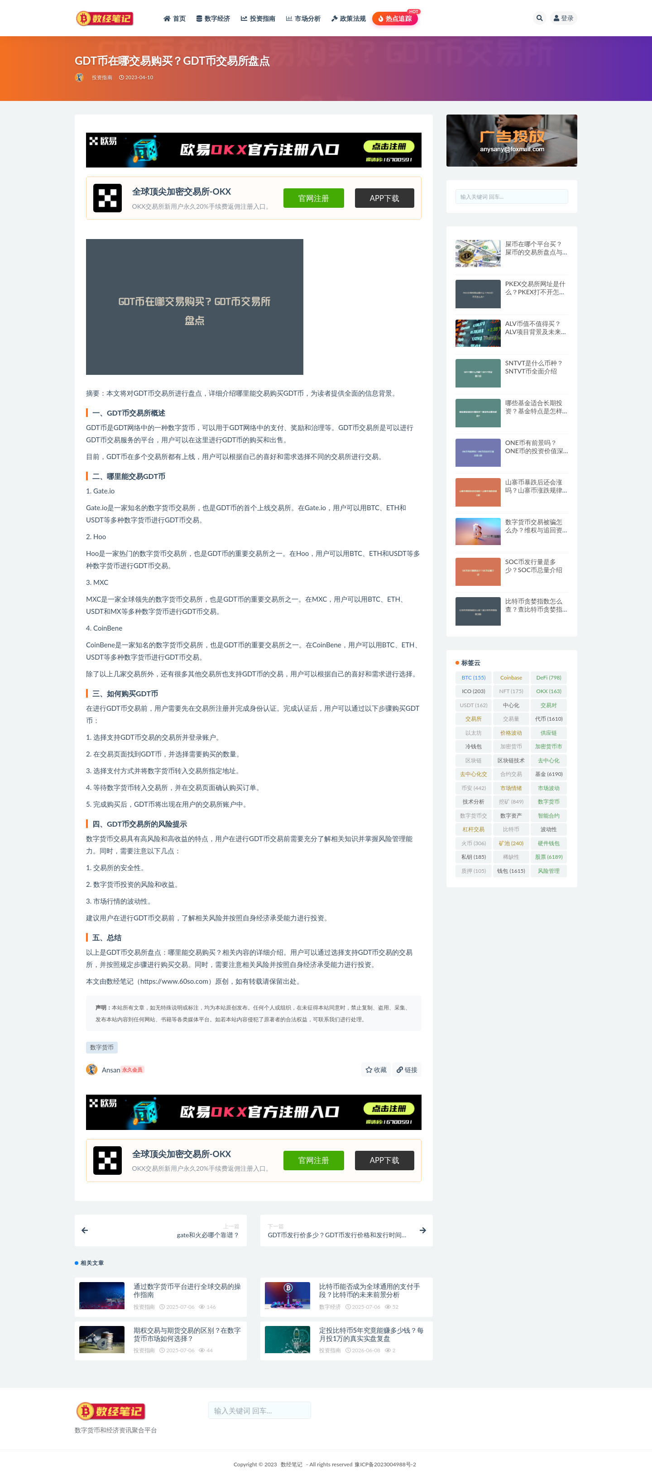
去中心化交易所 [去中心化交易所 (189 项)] (473, 775)
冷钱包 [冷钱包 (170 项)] (473, 748)
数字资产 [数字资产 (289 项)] (511, 817)
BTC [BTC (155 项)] (474, 677)
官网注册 (313, 198)
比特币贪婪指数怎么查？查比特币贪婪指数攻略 (533, 609)
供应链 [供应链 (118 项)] (549, 734)
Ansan (115, 1069)
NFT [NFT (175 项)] (511, 691)
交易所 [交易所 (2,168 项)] (473, 720)
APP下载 (384, 198)
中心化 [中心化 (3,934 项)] (511, 707)
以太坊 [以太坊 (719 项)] (473, 734)
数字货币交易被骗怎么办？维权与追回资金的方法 (533, 530)
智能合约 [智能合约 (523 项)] (549, 817)
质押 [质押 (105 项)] (473, 870)
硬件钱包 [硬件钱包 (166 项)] (549, 845)
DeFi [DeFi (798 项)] (549, 677)
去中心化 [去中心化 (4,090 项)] (549, 762)
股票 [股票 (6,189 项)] (549, 856)
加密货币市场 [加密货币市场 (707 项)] (548, 748)
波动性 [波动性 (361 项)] (549, 831)
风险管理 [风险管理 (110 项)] (549, 872)
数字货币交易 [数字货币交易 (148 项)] (473, 817)
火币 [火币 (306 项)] (473, 843)
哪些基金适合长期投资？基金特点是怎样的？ (533, 411)
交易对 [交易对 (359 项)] (549, 707)
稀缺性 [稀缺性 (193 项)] (511, 858)
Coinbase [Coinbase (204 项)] (511, 679)
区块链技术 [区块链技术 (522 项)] (511, 762)
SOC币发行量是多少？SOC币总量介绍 (533, 566)
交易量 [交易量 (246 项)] (511, 720)
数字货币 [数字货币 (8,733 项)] (549, 803)
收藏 (376, 1069)
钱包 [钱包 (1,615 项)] (511, 870)
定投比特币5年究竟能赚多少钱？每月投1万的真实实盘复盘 (371, 1334)
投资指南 (102, 77)
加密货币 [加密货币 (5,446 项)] (511, 748)
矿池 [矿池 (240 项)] (511, 843)
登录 (564, 18)
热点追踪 (395, 18)
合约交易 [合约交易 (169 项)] (511, 775)
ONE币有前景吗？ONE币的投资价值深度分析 (534, 451)
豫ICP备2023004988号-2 (385, 1464)
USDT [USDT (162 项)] (473, 705)
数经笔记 (291, 1464)
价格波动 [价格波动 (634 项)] (511, 734)
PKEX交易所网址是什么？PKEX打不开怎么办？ (535, 292)
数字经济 (329, 1306)
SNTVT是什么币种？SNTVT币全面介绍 (534, 367)
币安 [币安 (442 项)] (473, 788)
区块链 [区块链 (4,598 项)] (473, 762)
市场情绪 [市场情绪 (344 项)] (511, 790)
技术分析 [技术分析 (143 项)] (473, 803)
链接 (407, 1069)
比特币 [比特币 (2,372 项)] (511, 831)
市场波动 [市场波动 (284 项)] (549, 790)
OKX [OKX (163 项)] (548, 691)
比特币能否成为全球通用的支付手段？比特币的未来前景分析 (369, 1290)
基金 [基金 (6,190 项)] (549, 774)
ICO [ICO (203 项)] (473, 691)
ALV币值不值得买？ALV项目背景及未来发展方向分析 (536, 332)
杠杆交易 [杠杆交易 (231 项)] (473, 831)
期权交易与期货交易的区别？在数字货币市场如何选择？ (187, 1334)
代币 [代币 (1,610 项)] (549, 718)
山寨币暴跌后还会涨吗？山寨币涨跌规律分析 (533, 490)
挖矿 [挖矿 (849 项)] (511, 801)
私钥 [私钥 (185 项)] (473, 856)
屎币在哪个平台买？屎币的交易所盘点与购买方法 (533, 252)
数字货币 (102, 1047)
